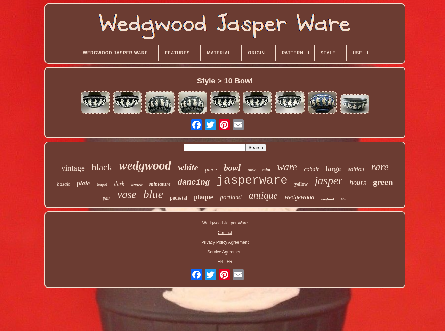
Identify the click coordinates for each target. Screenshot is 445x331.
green (383, 182)
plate (83, 183)
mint (266, 170)
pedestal (178, 198)
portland (231, 197)
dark (119, 184)
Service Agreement (224, 252)
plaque (203, 197)
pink (251, 169)
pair (107, 198)
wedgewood (299, 197)
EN (221, 261)
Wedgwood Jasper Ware (225, 222)
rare (380, 166)
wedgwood (145, 165)
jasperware (252, 180)
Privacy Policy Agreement (225, 242)
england (327, 199)
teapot (102, 184)
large (333, 168)
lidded (136, 185)
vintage (73, 168)
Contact (225, 232)
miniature (160, 184)
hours (357, 182)
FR (229, 261)
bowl (232, 167)
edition (356, 169)
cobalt (311, 169)
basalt (63, 184)
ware (287, 166)
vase (126, 194)
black (102, 167)
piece (211, 169)
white (188, 167)
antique (263, 195)
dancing (194, 182)
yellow (301, 184)
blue (153, 194)
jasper (328, 180)
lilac (344, 199)
